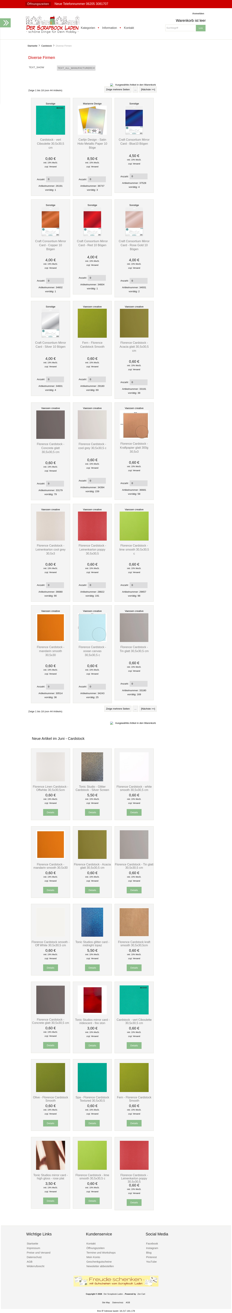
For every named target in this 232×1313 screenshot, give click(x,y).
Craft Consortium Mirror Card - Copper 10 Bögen (50, 245)
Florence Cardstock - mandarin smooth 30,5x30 (50, 651)
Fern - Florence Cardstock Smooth (134, 1099)
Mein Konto (93, 1257)
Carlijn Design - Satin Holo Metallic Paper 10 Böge (92, 143)
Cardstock (46, 45)
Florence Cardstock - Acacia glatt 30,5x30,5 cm (134, 346)
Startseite (33, 45)
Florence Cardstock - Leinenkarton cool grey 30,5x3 (50, 549)
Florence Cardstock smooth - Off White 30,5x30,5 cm (50, 943)
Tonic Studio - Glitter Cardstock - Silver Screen (92, 788)
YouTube (151, 1261)
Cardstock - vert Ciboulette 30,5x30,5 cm (50, 143)
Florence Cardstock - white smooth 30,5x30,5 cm (134, 788)
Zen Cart (141, 1294)
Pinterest (151, 1257)
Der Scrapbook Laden (113, 1294)
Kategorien (88, 27)
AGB (29, 1261)
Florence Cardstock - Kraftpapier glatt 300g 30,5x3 (134, 447)
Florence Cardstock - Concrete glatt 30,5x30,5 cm (50, 448)
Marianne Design (92, 103)
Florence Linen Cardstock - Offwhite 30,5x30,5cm (50, 788)
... (135, 89)
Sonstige (50, 103)
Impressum (33, 1248)
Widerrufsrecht (35, 1266)
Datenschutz (34, 1257)
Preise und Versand (38, 1252)
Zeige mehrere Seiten (118, 89)
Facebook (152, 1243)
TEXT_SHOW (36, 67)
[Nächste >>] (148, 89)
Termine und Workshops (101, 1252)
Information (109, 27)
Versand (53, 167)
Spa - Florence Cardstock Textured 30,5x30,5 (92, 1099)
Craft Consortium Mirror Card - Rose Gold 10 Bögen (134, 245)
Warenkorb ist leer (191, 20)
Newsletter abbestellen (100, 1266)
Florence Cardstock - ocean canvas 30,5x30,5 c (92, 651)
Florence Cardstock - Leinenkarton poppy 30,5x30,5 (92, 549)
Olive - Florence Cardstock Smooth (50, 1099)
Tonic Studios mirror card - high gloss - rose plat (50, 1176)
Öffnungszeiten (38, 3)
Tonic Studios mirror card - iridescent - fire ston (92, 1021)
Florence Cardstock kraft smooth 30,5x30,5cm (134, 943)
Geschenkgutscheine (99, 1261)
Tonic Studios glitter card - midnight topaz (92, 943)
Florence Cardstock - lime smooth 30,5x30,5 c (134, 549)
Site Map (106, 1302)
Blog (149, 1252)
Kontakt (129, 27)
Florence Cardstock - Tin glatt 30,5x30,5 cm (134, 866)
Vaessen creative (92, 306)
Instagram (152, 1248)
